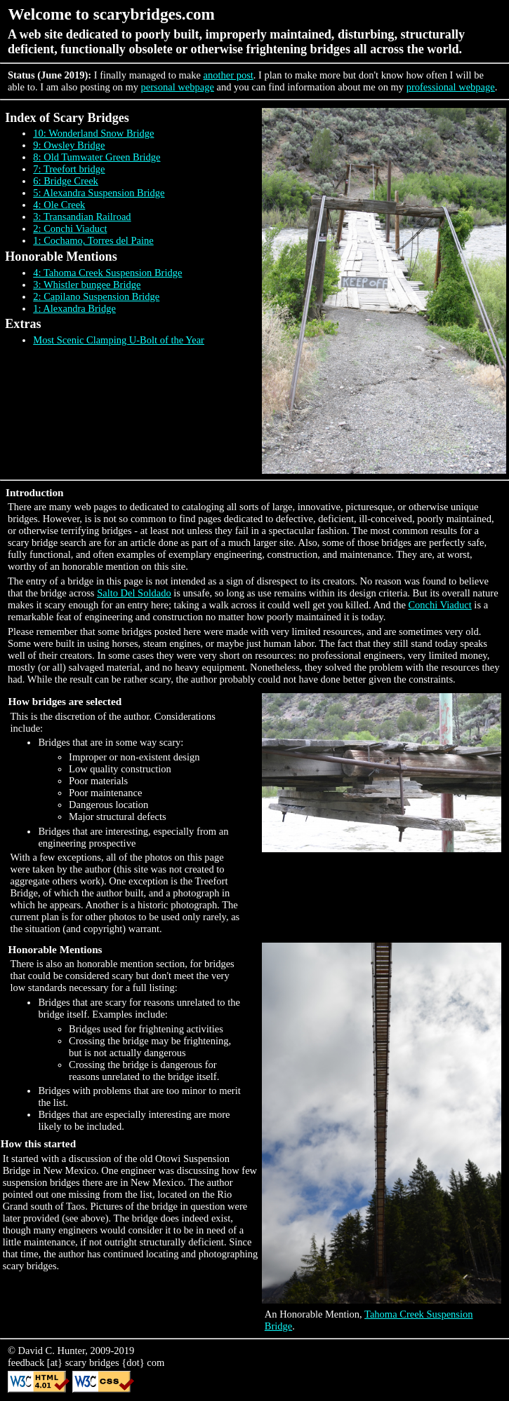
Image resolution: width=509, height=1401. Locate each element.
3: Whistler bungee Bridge (86, 284)
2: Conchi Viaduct (70, 228)
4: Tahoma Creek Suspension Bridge (107, 272)
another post (228, 75)
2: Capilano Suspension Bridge (96, 296)
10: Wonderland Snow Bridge (93, 133)
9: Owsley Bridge (69, 145)
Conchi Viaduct (439, 604)
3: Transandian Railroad (82, 216)
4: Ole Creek (59, 204)
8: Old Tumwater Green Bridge (96, 157)
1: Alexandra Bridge (74, 308)
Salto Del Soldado (134, 593)
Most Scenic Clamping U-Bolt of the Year (118, 340)
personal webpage (177, 87)
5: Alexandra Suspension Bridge (98, 192)
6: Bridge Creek (65, 180)
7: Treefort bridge (69, 169)
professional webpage (450, 87)
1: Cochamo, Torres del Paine (93, 240)
